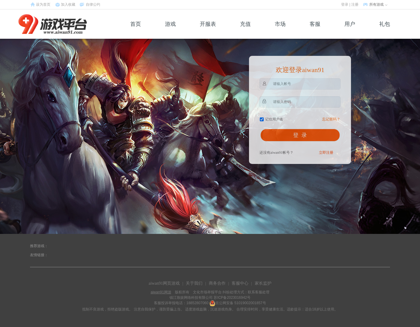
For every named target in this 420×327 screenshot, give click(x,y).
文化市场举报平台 (207, 292)
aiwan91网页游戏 (163, 283)
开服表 (208, 30)
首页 (135, 30)
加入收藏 (68, 4)
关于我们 (194, 283)
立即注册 (326, 152)
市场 (280, 30)
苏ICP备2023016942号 (232, 297)
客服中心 (240, 283)
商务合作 (217, 283)
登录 (344, 4)
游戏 (170, 30)
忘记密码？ (331, 119)
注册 (354, 4)
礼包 (384, 30)
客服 (315, 30)
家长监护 (263, 283)
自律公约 (93, 4)
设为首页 (43, 4)
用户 (349, 30)
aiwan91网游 (161, 292)
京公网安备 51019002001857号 (240, 303)
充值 (245, 30)
